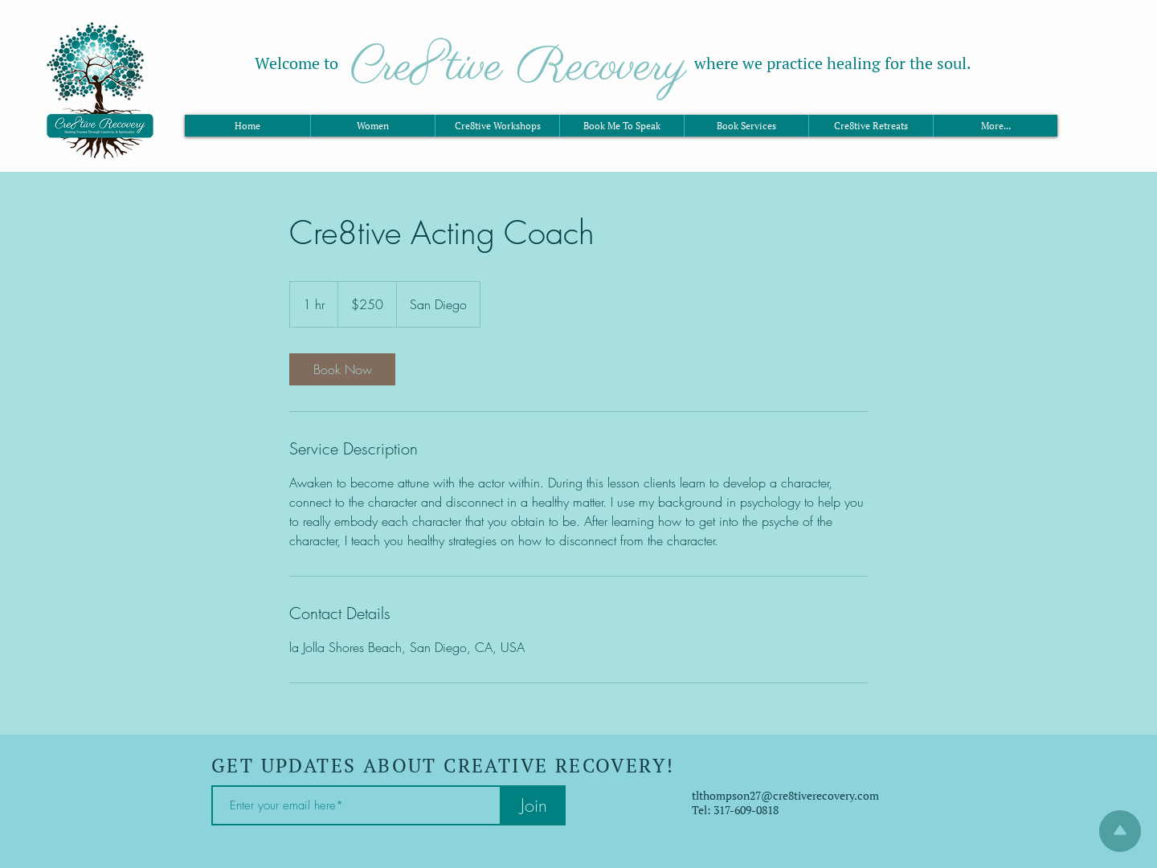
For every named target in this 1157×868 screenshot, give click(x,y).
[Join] (533, 805)
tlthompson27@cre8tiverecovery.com (785, 795)
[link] (342, 369)
